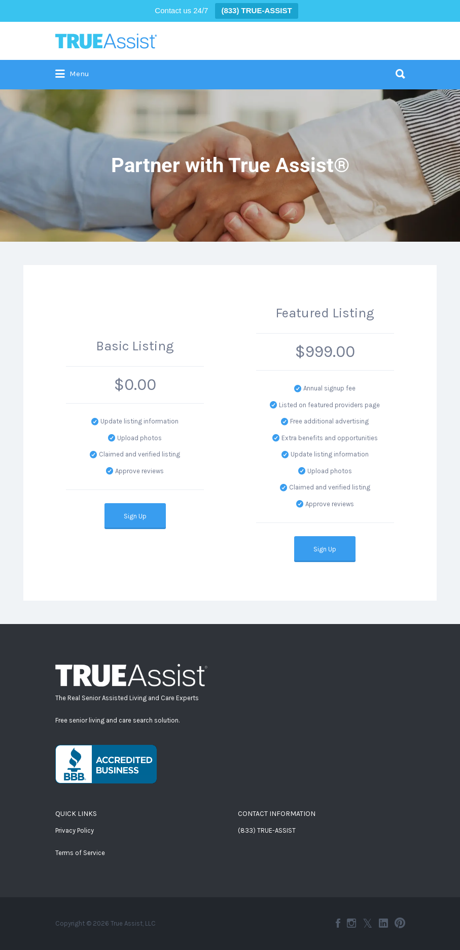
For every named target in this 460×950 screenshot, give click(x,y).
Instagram (351, 923)
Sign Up (135, 516)
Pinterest (400, 923)
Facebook (338, 923)
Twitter (367, 923)
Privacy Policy (74, 830)
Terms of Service (80, 853)
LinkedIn (383, 923)
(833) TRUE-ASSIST (267, 830)
